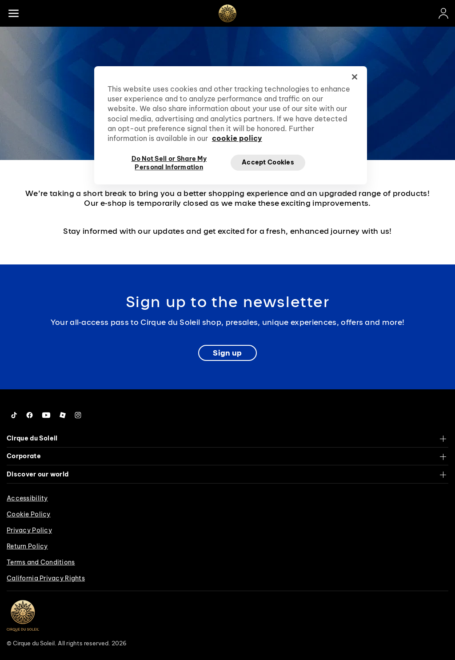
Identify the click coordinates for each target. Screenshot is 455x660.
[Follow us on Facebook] (29, 415)
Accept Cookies (268, 162)
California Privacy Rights (46, 578)
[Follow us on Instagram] (78, 415)
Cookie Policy (29, 514)
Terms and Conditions (41, 562)
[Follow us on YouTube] (46, 415)
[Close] (354, 77)
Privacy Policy (29, 530)
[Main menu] (13, 13)
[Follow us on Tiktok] (14, 415)
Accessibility (27, 498)
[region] (230, 125)
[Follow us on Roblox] (62, 415)
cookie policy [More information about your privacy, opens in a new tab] (237, 138)
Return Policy (27, 546)
